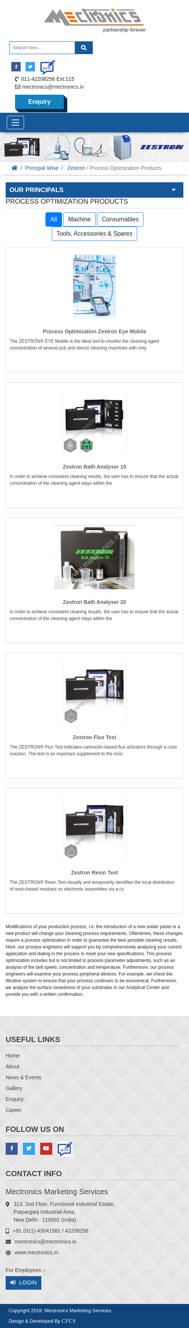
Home (13, 1056)
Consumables (120, 219)
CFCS (69, 1321)
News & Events (23, 1077)
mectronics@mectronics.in (53, 87)
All (53, 219)
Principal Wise (42, 168)
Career (14, 1110)
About (13, 1066)
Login (23, 1282)
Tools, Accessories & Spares (95, 233)
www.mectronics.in (36, 1252)
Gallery (14, 1088)
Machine (79, 219)
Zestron (76, 168)
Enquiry (39, 101)
